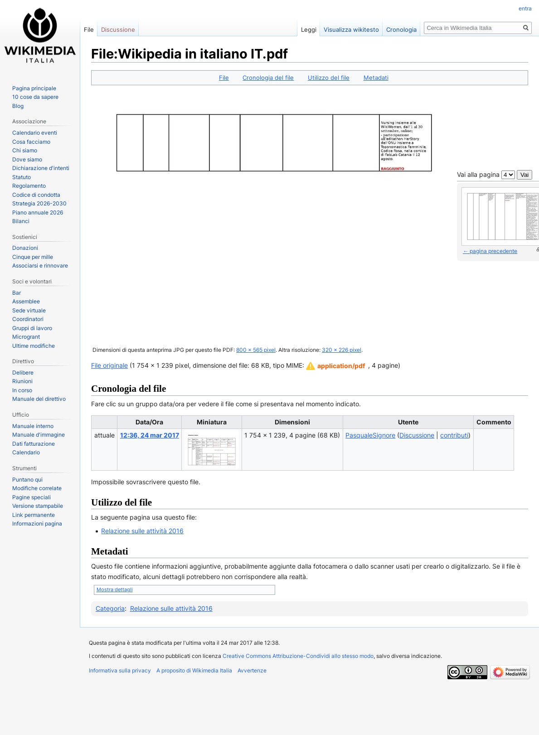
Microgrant (26, 336)
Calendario (26, 452)
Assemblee (26, 301)
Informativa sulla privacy (120, 670)
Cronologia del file (268, 77)
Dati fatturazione (33, 443)
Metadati (376, 77)
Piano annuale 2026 (37, 212)
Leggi (308, 29)
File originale (109, 365)
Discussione (416, 435)
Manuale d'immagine (38, 434)
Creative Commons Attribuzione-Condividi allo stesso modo (298, 655)
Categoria (110, 608)
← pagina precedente (490, 251)
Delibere (23, 372)
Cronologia (401, 29)
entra (525, 8)
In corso (22, 390)
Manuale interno (32, 426)
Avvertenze (252, 670)
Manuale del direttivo (39, 398)
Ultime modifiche (33, 345)
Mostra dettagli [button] (115, 589)
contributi (454, 435)
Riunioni (22, 381)
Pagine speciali (31, 497)
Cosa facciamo (31, 141)
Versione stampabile (37, 505)
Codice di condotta (36, 194)
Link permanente (33, 514)
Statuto (21, 177)
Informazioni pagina (37, 523)
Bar (16, 292)
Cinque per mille (32, 256)
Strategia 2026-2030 (39, 203)
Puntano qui (27, 479)
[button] (335, 366)
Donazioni (25, 247)
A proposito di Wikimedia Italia (194, 670)
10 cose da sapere (35, 96)
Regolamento (29, 185)
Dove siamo (27, 159)
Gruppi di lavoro (32, 328)
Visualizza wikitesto (351, 29)
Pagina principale (34, 88)
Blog (18, 105)
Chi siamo (24, 150)
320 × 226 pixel (341, 350)
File (224, 77)
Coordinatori (28, 319)
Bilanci (20, 221)
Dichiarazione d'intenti (40, 168)
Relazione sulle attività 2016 (142, 531)
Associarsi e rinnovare (40, 265)
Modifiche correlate (37, 488)
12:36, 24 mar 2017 (149, 435)
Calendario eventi (34, 132)
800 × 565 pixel (256, 350)
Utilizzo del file (329, 77)
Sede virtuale (29, 310)
